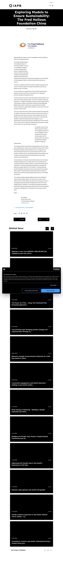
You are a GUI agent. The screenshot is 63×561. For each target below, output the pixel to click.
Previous (19, 219)
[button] (51, 2)
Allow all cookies (50, 290)
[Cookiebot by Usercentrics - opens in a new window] (54, 269)
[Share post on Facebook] (20, 213)
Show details (53, 285)
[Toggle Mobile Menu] (52, 5)
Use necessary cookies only (31, 290)
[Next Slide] (52, 228)
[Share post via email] (27, 213)
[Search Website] (50, 5)
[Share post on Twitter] (22, 213)
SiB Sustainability (29, 207)
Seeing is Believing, (20, 207)
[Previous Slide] (47, 228)
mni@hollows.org (25, 203)
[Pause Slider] (48, 550)
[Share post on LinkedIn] (25, 213)
